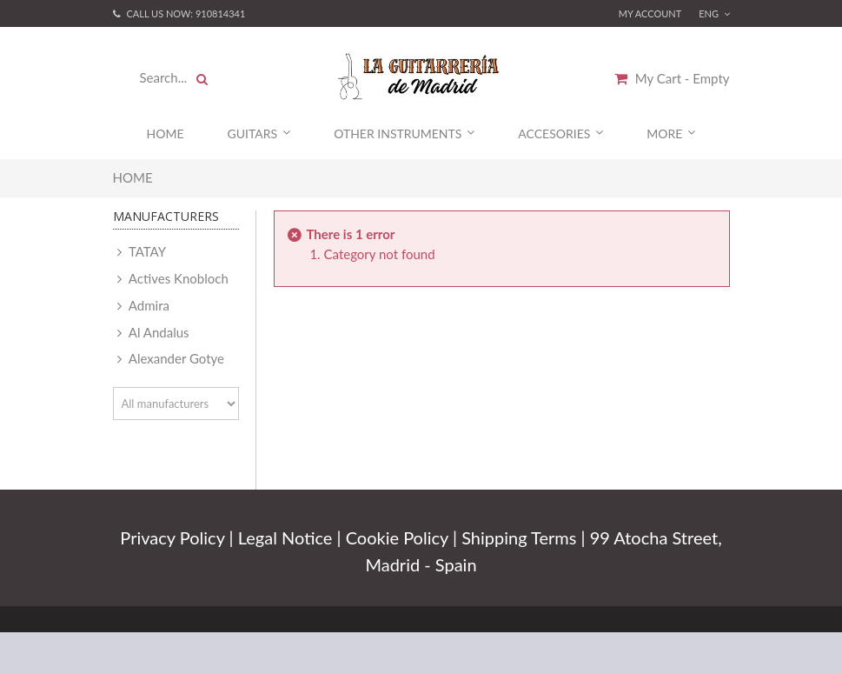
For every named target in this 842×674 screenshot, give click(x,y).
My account (650, 13)
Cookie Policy (397, 537)
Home (165, 133)
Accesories (560, 133)
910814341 (220, 13)
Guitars (259, 133)
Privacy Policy (172, 537)
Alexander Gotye (175, 358)
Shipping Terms (518, 537)
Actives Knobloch (177, 278)
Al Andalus (157, 332)
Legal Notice (285, 537)
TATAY (146, 251)
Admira (147, 305)
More (670, 133)
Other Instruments (404, 133)
